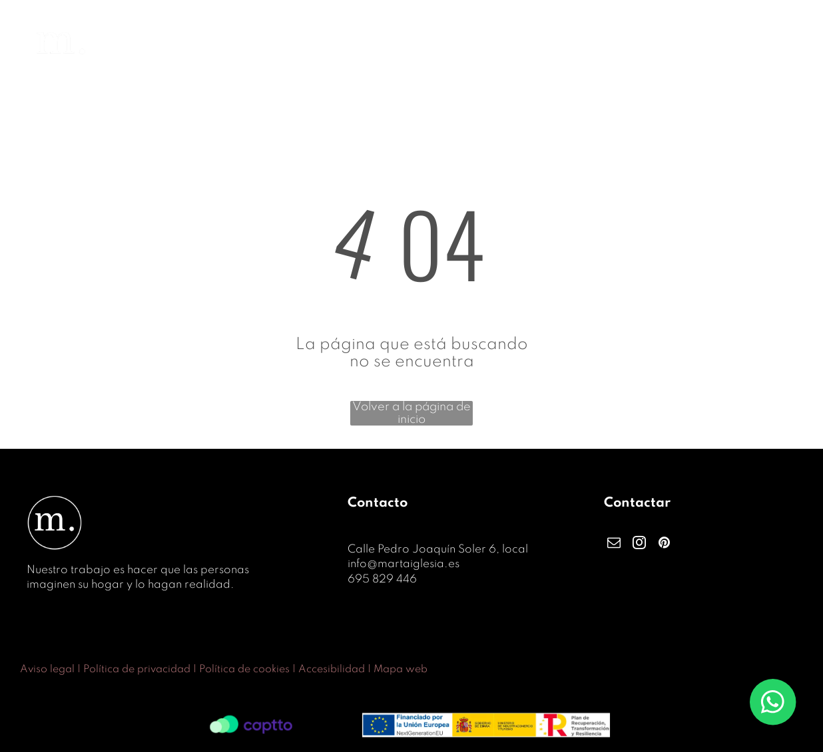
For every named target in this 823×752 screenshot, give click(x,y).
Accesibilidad (331, 669)
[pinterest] (665, 544)
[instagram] (639, 544)
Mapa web (400, 669)
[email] (614, 544)
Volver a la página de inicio (411, 413)
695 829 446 (382, 579)
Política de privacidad (136, 669)
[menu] (793, 44)
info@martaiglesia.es (403, 564)
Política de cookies (244, 669)
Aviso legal (47, 669)
